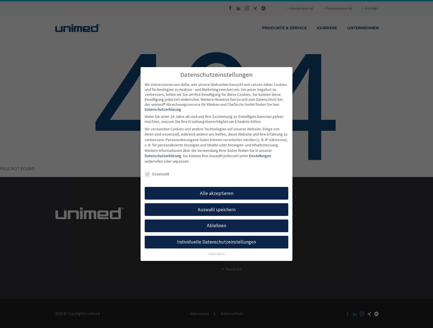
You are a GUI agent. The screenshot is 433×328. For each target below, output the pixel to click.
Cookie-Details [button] (216, 254)
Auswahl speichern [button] (217, 210)
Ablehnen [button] (216, 226)
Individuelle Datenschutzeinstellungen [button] (216, 242)
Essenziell (157, 173)
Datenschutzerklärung (163, 109)
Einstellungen (260, 155)
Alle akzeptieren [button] (216, 193)
